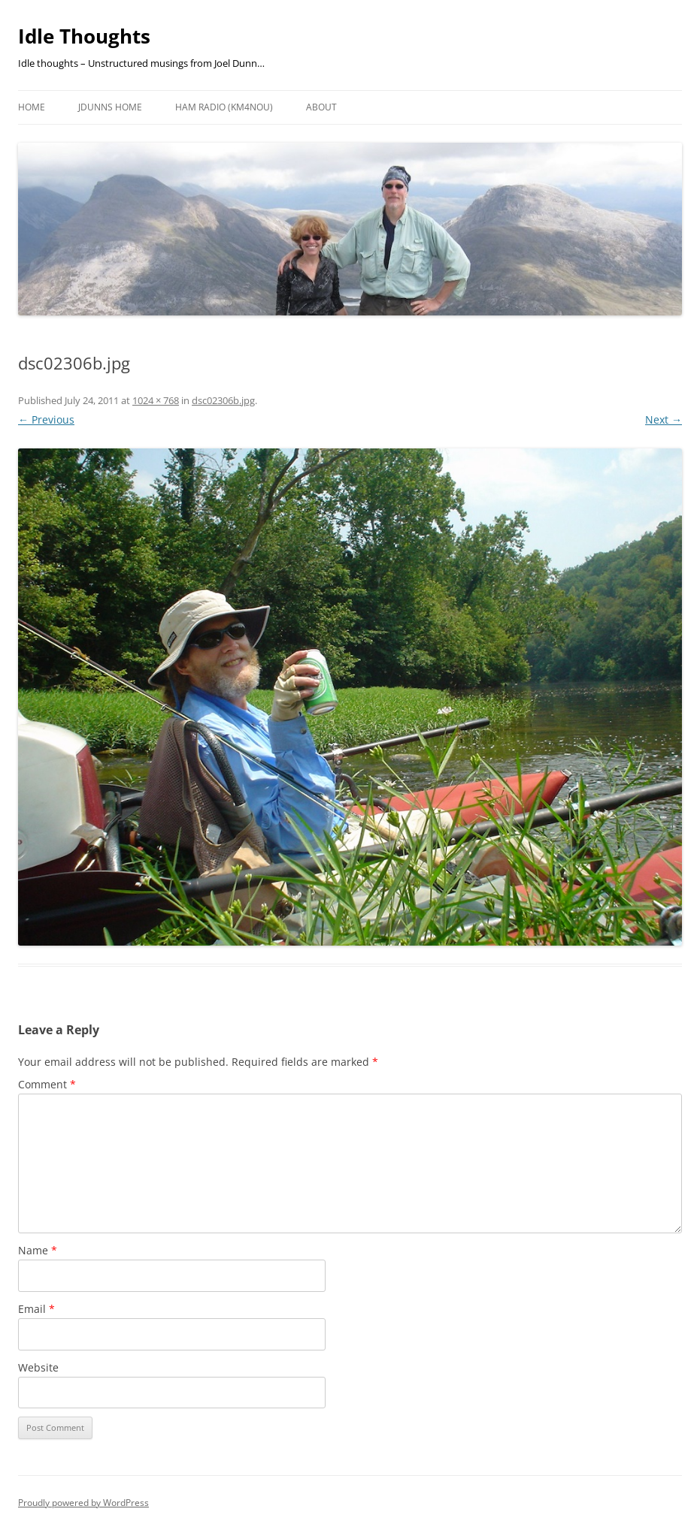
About (321, 107)
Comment (47, 1084)
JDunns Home (110, 107)
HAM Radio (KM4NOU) (224, 107)
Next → (663, 419)
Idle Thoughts (84, 36)
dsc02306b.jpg (223, 400)
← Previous (46, 419)
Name (37, 1250)
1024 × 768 (155, 400)
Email (36, 1309)
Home (31, 107)
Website (38, 1367)
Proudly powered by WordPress (83, 1502)
